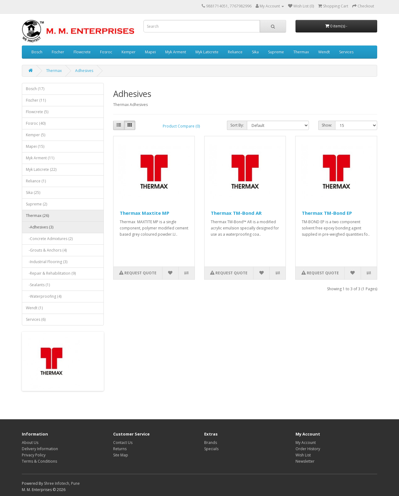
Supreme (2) (36, 204)
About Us (30, 442)
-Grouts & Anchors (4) (46, 250)
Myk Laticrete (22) (41, 169)
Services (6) (36, 319)
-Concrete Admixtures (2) (49, 238)
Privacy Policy (34, 455)
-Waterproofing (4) (43, 296)
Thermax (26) (37, 215)
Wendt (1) (34, 308)
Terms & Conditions (39, 461)
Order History (308, 448)
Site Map (120, 455)
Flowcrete (82, 52)
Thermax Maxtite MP (144, 213)
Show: (327, 125)
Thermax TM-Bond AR (236, 213)
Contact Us (122, 442)
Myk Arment (175, 52)
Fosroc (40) (36, 123)
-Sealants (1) (38, 284)
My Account (306, 442)
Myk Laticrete (207, 52)
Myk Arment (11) (40, 158)
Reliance (235, 52)
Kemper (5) (35, 134)
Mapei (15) (35, 146)
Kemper (129, 52)
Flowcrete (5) (37, 111)
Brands (210, 442)
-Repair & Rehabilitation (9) (51, 273)
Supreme (276, 52)
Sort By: (237, 125)
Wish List (303, 455)
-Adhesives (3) (39, 227)
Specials (211, 448)
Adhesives (84, 70)
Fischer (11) (36, 100)
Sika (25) (33, 192)
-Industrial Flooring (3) (46, 261)
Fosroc (106, 52)
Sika (255, 52)
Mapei (150, 52)
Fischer (58, 52)
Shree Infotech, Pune (62, 483)
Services (346, 52)
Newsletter (305, 461)
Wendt (324, 52)
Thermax (301, 52)
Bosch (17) (35, 88)
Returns (120, 448)
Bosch (36, 52)
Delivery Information (40, 448)
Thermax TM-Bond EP (327, 213)
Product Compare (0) (181, 126)
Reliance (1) (36, 181)
